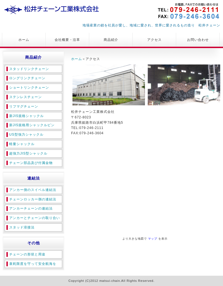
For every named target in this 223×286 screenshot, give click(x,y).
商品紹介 (111, 40)
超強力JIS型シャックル (28, 153)
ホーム (23, 40)
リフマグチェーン (23, 106)
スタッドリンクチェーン (29, 69)
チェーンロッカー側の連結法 (32, 199)
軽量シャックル (22, 144)
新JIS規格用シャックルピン (32, 125)
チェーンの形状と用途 (27, 254)
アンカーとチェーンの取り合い (34, 218)
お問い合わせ (198, 40)
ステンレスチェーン (25, 97)
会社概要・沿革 (67, 40)
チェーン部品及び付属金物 (31, 163)
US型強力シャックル (26, 134)
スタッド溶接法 (22, 227)
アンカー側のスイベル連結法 (32, 190)
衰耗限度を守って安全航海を (32, 264)
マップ (152, 238)
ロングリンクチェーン (27, 78)
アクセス (154, 40)
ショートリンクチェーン (29, 87)
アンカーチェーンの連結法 (31, 208)
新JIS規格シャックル (26, 116)
